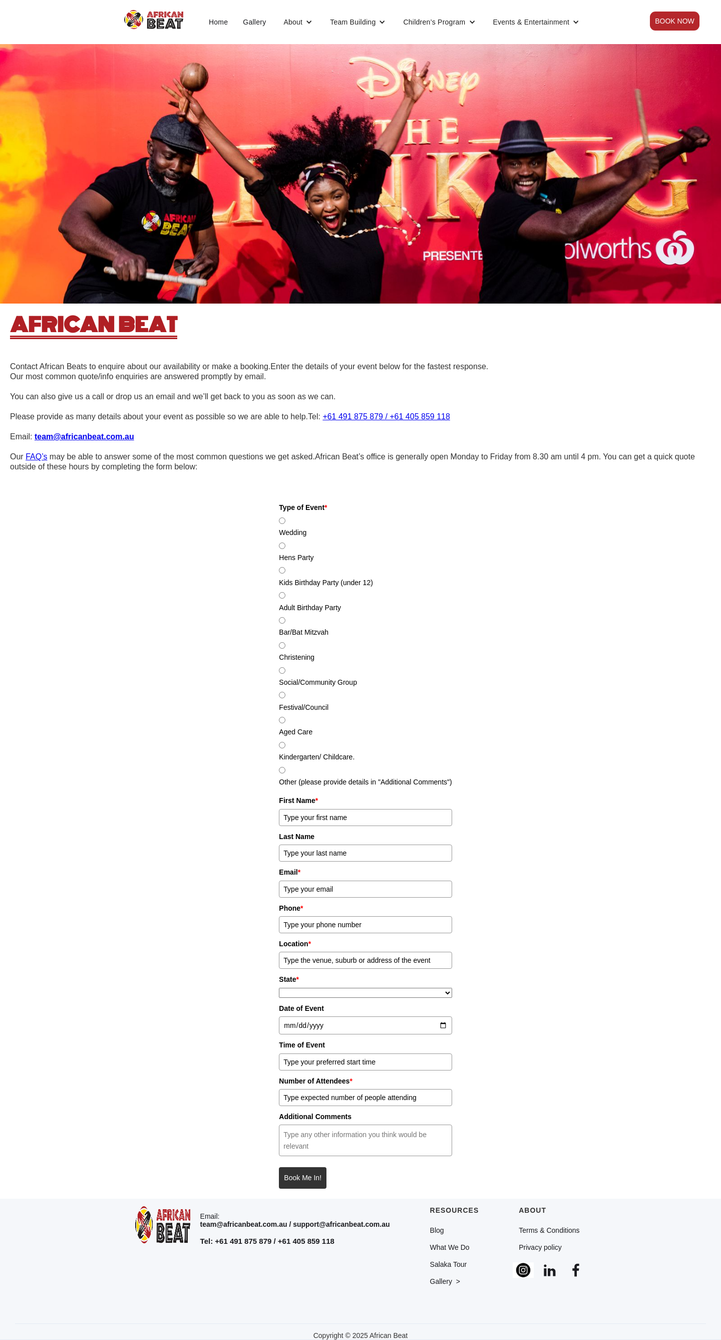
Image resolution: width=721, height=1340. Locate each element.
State (289, 979)
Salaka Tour (448, 1264)
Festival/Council (303, 707)
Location (295, 944)
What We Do (450, 1247)
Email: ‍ (295, 1220)
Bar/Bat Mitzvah (303, 632)
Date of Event (301, 1008)
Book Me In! (302, 1178)
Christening (296, 657)
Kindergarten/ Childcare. (316, 757)
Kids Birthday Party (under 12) (326, 583)
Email (289, 872)
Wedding (292, 532)
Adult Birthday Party (310, 608)
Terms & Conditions (549, 1230)
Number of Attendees (315, 1081)
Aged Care (295, 732)
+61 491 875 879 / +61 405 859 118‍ (386, 416)
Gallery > (445, 1281)
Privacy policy (540, 1247)
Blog (437, 1230)
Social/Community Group (318, 682)
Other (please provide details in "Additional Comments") (365, 782)
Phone (291, 908)
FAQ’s (36, 456)
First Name (298, 800)
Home (218, 22)
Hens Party (296, 558)
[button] (297, 22)
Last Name (296, 837)
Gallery (254, 22)
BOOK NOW (674, 21)
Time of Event (302, 1045)
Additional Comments (315, 1117)
